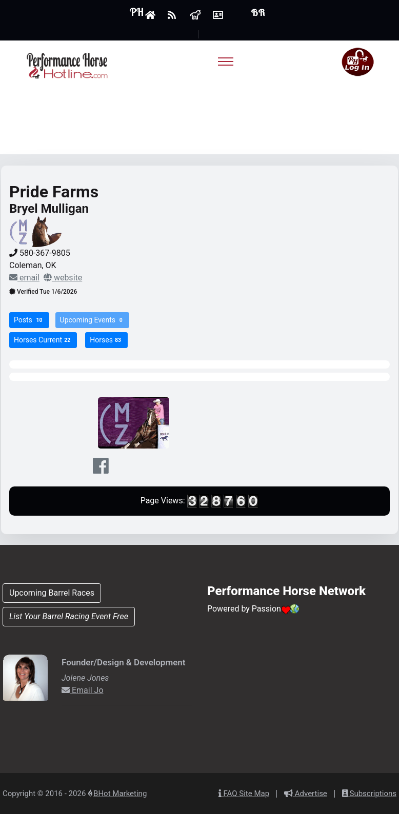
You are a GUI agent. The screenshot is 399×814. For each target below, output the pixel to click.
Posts (29, 320)
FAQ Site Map (243, 793)
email (24, 277)
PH (136, 12)
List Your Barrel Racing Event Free (68, 616)
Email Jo (83, 690)
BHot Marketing (120, 793)
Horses (106, 340)
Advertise (305, 793)
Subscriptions (369, 793)
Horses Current (43, 340)
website (63, 277)
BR (258, 12)
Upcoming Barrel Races (51, 593)
